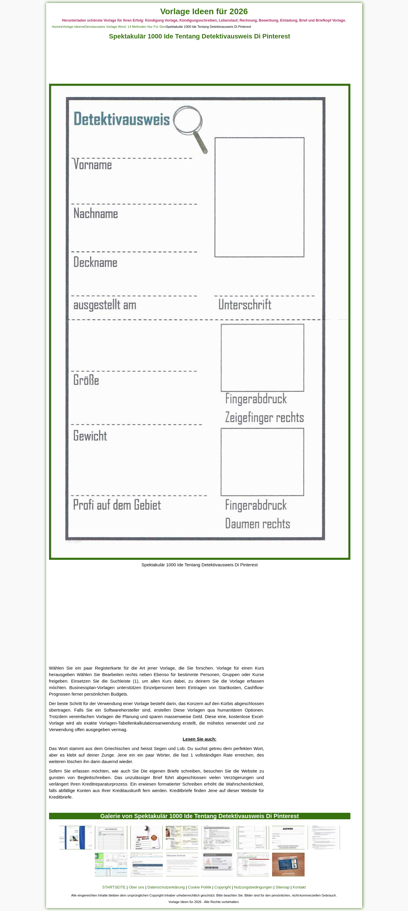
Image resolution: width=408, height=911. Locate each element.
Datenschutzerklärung (166, 887)
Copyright (222, 887)
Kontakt (299, 887)
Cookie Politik (199, 887)
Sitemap (282, 887)
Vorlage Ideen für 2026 (204, 11)
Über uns (136, 887)
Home (56, 26)
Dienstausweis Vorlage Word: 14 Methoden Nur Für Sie (124, 26)
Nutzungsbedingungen (253, 887)
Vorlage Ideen (72, 26)
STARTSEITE (114, 887)
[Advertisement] (199, 63)
